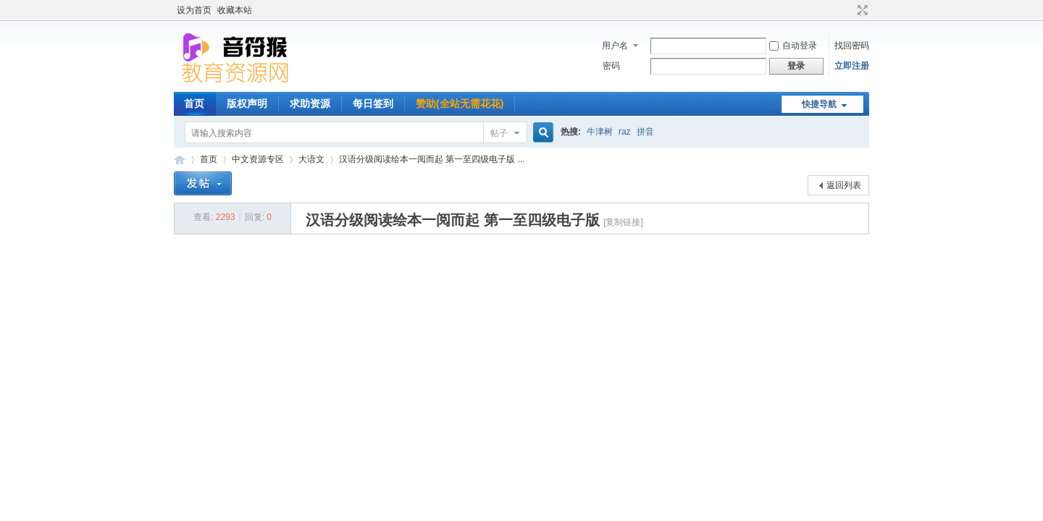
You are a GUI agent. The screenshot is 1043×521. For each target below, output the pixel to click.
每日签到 (373, 103)
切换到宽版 (861, 10)
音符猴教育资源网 (179, 159)
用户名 (615, 46)
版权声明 (247, 103)
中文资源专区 (258, 159)
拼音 (645, 132)
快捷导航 (819, 104)
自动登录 (793, 46)
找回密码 (851, 46)
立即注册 (851, 66)
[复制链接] (623, 222)
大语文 (311, 159)
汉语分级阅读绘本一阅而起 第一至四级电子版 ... (432, 159)
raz (625, 132)
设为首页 (194, 10)
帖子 (499, 133)
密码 (611, 66)
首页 (194, 103)
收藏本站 (234, 10)
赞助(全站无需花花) (459, 103)
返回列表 (843, 185)
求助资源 (310, 103)
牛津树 (600, 132)
